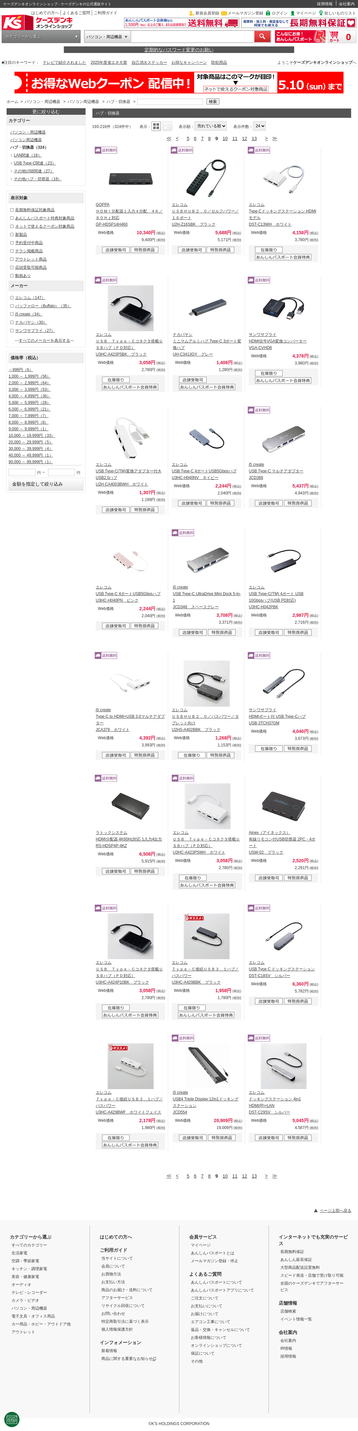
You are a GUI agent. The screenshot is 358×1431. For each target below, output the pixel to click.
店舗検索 (288, 1311)
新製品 (21, 234)
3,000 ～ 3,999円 (30, 389)
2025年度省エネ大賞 (109, 62)
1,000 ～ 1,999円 (30, 376)
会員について (113, 1266)
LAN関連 (28, 155)
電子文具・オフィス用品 (33, 1316)
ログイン (280, 13)
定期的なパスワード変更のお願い (179, 49)
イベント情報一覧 (296, 1319)
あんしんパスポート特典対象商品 (44, 218)
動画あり (23, 275)
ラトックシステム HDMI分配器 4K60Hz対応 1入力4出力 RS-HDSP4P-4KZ (129, 839)
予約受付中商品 (29, 242)
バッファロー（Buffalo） (43, 306)
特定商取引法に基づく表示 (125, 1321)
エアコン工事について (210, 1321)
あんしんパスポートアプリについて (222, 1290)
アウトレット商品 (31, 259)
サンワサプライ (35, 330)
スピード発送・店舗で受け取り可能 (312, 1275)
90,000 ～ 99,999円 (31, 462)
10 (225, 138)
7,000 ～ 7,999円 (28, 416)
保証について (203, 1353)
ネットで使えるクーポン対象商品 (44, 226)
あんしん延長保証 (296, 1259)
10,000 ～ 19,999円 (32, 435)
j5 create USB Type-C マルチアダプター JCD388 (276, 471)
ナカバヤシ (31, 322)
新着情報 (109, 1350)
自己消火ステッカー (149, 62)
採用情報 (325, 4)
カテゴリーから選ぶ (23, 36)
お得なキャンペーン (189, 62)
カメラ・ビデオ (25, 1300)
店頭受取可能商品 (31, 267)
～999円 (21, 369)
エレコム (30, 297)
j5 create (28, 314)
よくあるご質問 (76, 13)
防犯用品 (219, 62)
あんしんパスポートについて (216, 1282)
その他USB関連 (34, 171)
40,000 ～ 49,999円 (31, 455)
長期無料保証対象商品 (35, 210)
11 (235, 138)
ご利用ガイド (105, 13)
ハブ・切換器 (119, 101)
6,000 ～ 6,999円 (30, 409)
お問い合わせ (113, 1313)
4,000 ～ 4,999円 (30, 396)
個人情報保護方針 (117, 1329)
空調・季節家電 (25, 1261)
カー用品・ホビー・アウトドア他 (41, 1324)
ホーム (12, 101)
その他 (197, 1361)
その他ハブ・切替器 (38, 179)
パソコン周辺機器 (83, 101)
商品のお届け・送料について (127, 1290)
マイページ (306, 13)
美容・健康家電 (25, 1276)
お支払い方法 (113, 1282)
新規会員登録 (207, 13)
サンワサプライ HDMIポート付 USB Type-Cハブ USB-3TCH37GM (277, 716)
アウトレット (23, 1332)
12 (244, 138)
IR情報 (286, 1348)
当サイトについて (117, 1258)
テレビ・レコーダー (29, 1292)
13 (254, 138)
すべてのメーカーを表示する (44, 340)
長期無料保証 (292, 1251)
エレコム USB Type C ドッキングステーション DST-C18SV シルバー (282, 969)
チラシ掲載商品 (29, 251)
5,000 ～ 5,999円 (30, 402)
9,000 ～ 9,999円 (28, 429)
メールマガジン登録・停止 (214, 1261)
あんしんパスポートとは (212, 1253)
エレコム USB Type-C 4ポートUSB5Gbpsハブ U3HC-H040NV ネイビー (204, 471)
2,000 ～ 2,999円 (30, 383)
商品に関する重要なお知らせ (128, 1358)
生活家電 (19, 1253)
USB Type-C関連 (35, 163)
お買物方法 (111, 1274)
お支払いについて (206, 1306)
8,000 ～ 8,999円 (28, 422)
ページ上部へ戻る (335, 1210)
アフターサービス (117, 1297)
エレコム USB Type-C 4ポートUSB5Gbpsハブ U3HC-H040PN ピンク (128, 594)
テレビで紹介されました (64, 62)
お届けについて (204, 1314)
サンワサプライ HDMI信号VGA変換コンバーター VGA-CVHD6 (278, 341)
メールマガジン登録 (245, 13)
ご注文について (204, 1298)
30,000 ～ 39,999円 (31, 448)
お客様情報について (208, 1337)
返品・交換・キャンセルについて (220, 1329)
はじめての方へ (45, 13)
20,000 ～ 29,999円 (31, 442)
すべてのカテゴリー (29, 1245)
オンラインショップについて (216, 1345)
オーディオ (21, 1284)
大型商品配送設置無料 (300, 1267)
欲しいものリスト (340, 13)
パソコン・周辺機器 (104, 37)
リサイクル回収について (123, 1305)
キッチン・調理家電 (29, 1269)
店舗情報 (288, 1303)
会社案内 (347, 4)
